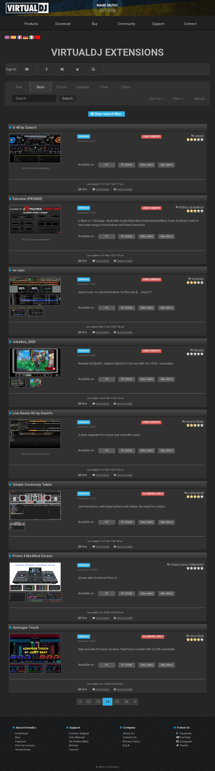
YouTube (183, 737)
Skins (40, 87)
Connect (190, 24)
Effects (61, 87)
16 (126, 702)
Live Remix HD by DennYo (33, 413)
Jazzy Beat (197, 635)
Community (126, 24)
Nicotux (199, 350)
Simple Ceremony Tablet (32, 484)
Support (158, 24)
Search (67, 98)
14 (107, 702)
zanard (199, 135)
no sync (19, 270)
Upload (199, 98)
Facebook (183, 733)
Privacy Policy (131, 741)
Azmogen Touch (26, 627)
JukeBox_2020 (24, 342)
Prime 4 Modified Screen (32, 556)
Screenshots (23, 749)
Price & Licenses (25, 745)
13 (98, 702)
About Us (128, 733)
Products (31, 24)
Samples (83, 87)
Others (126, 87)
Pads (104, 87)
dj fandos (198, 278)
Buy (95, 24)
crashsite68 (196, 492)
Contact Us (130, 737)
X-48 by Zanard (24, 127)
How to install (124, 189)
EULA (126, 745)
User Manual (77, 737)
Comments (102, 189)
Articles (73, 745)
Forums (73, 749)
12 (88, 702)
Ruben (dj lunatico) (191, 207)
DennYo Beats (195, 421)
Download (63, 24)
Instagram (184, 741)
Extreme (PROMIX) (27, 199)
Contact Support (79, 733)
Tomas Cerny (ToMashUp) (187, 564)
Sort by (157, 98)
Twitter (182, 745)
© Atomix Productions (107, 766)
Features (20, 741)
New (19, 87)
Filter (178, 98)
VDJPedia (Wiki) (79, 741)
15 (117, 702)
